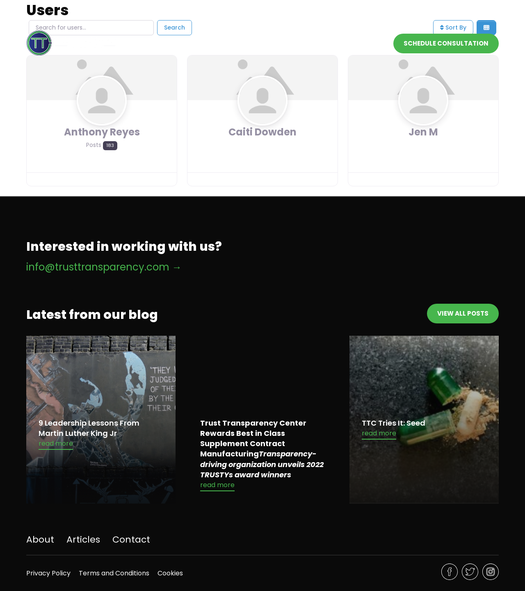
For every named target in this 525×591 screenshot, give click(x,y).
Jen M (423, 132)
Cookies (170, 573)
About (297, 43)
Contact (371, 43)
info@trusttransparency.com (392, 13)
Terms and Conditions (114, 573)
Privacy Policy (48, 573)
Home (266, 43)
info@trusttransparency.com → (104, 267)
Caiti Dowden (262, 132)
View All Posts (462, 313)
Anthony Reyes (102, 132)
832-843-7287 (478, 13)
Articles (83, 539)
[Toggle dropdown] (343, 43)
